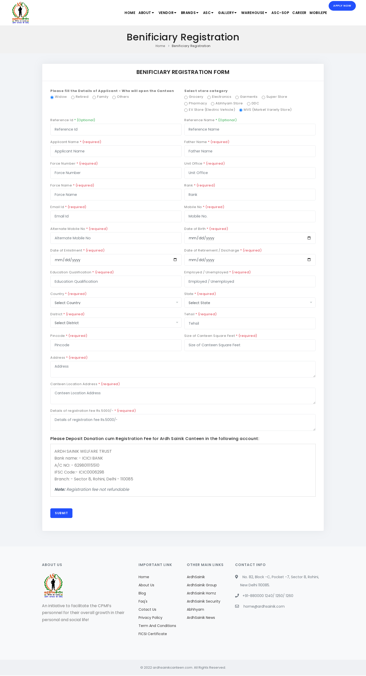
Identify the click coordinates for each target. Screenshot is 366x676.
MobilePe (317, 12)
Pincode (68, 335)
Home (122, 12)
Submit (61, 513)
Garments (248, 96)
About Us (146, 585)
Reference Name (210, 120)
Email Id (68, 207)
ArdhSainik (196, 577)
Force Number (74, 163)
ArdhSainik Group (202, 585)
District (67, 314)
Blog (142, 593)
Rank (199, 185)
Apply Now (342, 6)
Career (298, 12)
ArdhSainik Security (203, 601)
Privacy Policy (150, 618)
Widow (61, 96)
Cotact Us (147, 609)
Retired (82, 96)
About (140, 12)
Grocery (196, 96)
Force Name (72, 185)
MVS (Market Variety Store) (268, 109)
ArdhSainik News (201, 618)
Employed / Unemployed (217, 272)
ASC (205, 12)
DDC (255, 103)
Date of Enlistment (77, 250)
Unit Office (204, 163)
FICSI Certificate (153, 634)
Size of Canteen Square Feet (220, 335)
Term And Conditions (157, 626)
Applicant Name (75, 141)
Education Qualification (82, 272)
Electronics (222, 96)
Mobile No (204, 207)
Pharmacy (198, 103)
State (200, 293)
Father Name (207, 141)
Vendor (162, 12)
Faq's (143, 601)
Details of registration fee (93, 410)
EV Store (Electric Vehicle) (212, 109)
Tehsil (200, 314)
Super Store (276, 96)
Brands (185, 12)
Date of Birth (206, 228)
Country (68, 293)
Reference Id (72, 120)
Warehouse (251, 12)
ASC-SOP (278, 12)
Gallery (224, 12)
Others (123, 96)
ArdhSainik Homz (201, 593)
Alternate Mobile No (79, 228)
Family (102, 96)
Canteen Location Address (85, 384)
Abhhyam (195, 609)
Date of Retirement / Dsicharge (223, 250)
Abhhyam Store (229, 103)
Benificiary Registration (191, 46)
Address (68, 357)
